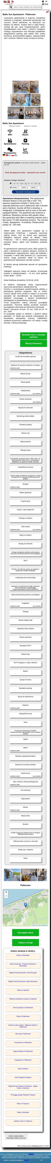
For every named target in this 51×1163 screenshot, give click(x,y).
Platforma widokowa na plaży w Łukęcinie (23, 999)
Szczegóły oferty (25, 933)
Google (31, 1154)
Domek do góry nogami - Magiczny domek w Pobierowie (23, 1026)
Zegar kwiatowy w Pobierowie (23, 1052)
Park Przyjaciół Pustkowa (23, 1078)
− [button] (6, 896)
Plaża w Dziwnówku (23, 956)
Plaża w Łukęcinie (23, 990)
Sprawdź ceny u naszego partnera (33, 336)
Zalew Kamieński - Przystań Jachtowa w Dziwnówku (23, 965)
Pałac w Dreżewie (23, 1113)
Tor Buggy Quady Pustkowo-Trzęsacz (23, 1095)
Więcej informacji (33, 344)
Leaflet (33, 925)
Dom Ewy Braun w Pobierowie (23, 1008)
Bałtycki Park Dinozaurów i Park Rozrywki (23, 973)
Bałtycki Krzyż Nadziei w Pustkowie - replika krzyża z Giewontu (23, 1087)
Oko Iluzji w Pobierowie (23, 1034)
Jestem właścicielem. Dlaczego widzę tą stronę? (16, 1137)
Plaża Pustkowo (23, 1069)
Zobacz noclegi (25, 943)
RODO (26, 1160)
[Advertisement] (25, 60)
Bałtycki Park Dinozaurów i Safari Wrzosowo (23, 982)
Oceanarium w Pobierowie (23, 1043)
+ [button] (6, 893)
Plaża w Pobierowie (23, 1017)
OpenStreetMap (43, 925)
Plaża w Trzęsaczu (23, 1104)
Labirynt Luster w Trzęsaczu (23, 1121)
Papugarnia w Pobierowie (23, 1060)
